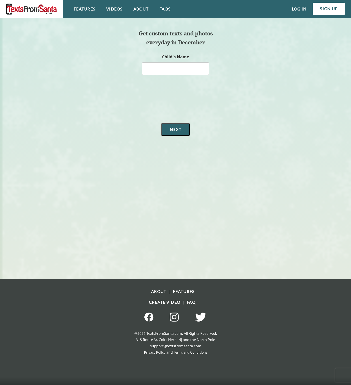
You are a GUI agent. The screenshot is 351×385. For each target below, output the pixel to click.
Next (175, 129)
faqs (165, 9)
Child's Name (175, 56)
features (84, 9)
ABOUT (160, 291)
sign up (329, 8)
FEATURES (184, 291)
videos (114, 9)
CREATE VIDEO (166, 302)
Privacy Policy (154, 352)
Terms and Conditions (190, 352)
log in (299, 9)
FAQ (191, 302)
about (141, 9)
